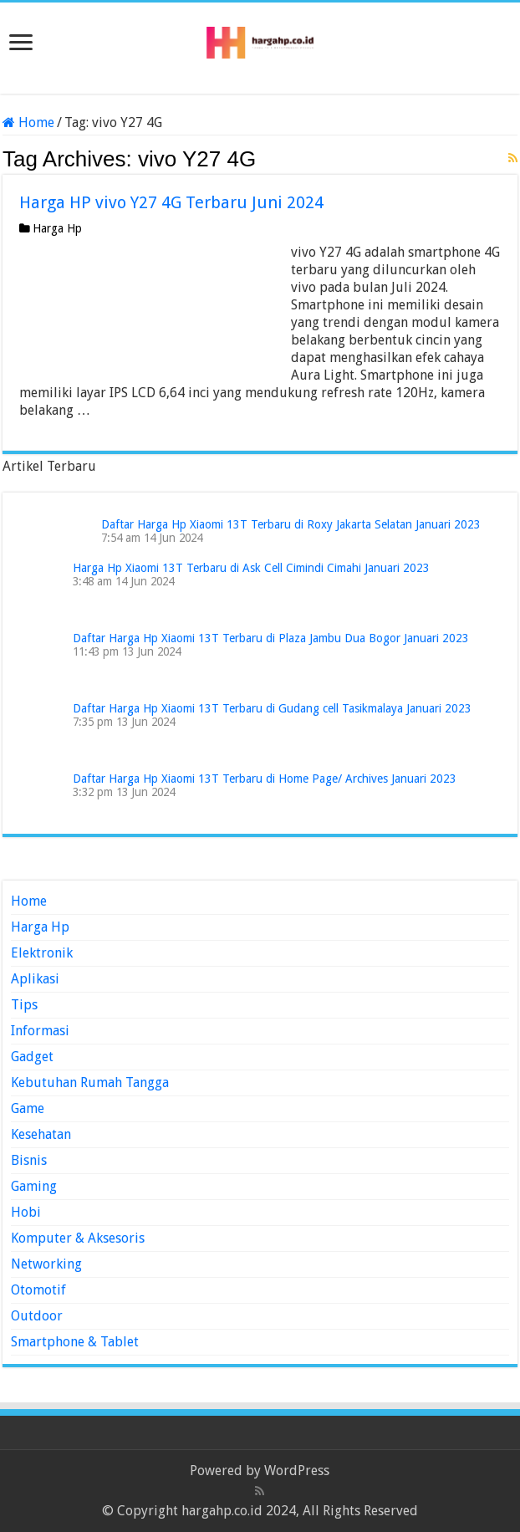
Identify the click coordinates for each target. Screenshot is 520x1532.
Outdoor (37, 1316)
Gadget (32, 1057)
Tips (24, 1005)
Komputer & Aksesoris (78, 1238)
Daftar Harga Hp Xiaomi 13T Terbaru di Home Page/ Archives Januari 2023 (264, 778)
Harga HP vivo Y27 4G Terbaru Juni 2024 (171, 202)
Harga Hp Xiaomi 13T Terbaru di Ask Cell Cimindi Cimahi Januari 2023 (251, 567)
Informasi (40, 1031)
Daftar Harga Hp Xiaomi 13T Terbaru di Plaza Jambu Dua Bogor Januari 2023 (271, 638)
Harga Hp (57, 228)
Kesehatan (41, 1134)
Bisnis (29, 1160)
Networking (46, 1264)
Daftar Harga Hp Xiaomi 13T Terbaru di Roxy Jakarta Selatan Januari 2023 (291, 524)
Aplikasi (35, 979)
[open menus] (21, 44)
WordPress (296, 1470)
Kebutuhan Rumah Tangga (90, 1082)
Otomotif (38, 1290)
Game (27, 1108)
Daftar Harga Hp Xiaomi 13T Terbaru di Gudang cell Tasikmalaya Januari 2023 (272, 708)
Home (28, 122)
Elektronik (42, 953)
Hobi (26, 1212)
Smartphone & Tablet (75, 1342)
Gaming (34, 1186)
